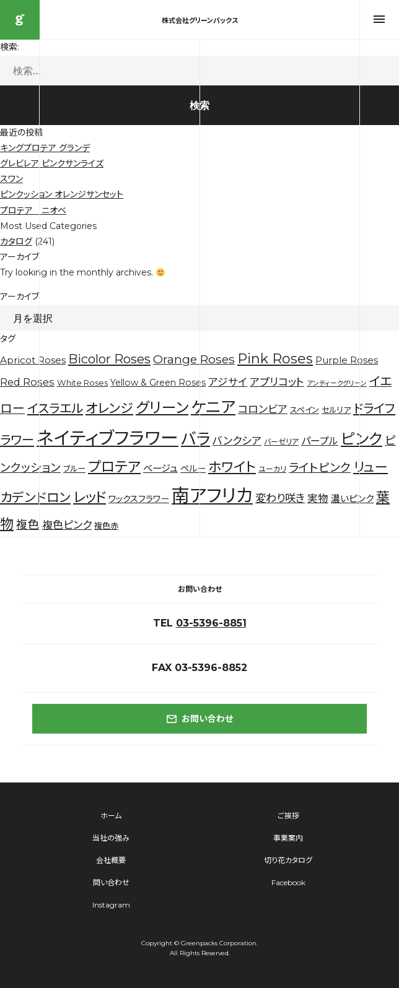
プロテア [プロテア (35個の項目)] (114, 466)
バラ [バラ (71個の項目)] (195, 439)
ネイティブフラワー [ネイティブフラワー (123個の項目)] (107, 438)
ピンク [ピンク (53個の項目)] (361, 439)
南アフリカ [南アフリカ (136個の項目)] (212, 495)
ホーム (110, 815)
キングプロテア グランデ (45, 148)
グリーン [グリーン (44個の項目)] (162, 408)
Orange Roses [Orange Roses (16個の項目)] (194, 359)
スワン (11, 178)
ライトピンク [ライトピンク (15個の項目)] (320, 468)
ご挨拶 (288, 815)
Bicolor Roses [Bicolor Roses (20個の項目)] (109, 359)
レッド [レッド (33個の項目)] (89, 497)
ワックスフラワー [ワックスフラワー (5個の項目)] (138, 499)
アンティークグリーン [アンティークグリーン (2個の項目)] (337, 383)
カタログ (16, 241)
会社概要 (111, 860)
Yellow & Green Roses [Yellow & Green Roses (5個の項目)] (158, 382)
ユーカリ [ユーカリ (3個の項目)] (272, 469)
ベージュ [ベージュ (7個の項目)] (160, 468)
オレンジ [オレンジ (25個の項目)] (109, 408)
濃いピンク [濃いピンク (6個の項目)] (352, 499)
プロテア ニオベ (33, 210)
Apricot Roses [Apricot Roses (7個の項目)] (33, 360)
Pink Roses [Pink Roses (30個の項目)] (275, 358)
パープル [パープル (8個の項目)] (319, 441)
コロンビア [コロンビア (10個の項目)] (262, 409)
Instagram (111, 904)
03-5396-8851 (211, 623)
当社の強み (110, 838)
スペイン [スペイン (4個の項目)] (304, 410)
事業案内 (288, 838)
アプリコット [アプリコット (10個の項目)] (277, 382)
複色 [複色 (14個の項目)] (28, 525)
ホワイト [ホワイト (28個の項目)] (232, 467)
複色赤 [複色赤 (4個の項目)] (106, 526)
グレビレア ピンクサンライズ (51, 163)
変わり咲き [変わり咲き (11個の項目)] (280, 498)
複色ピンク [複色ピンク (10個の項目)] (67, 525)
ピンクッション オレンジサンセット (61, 194)
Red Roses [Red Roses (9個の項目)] (27, 382)
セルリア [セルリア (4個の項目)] (336, 410)
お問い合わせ (200, 718)
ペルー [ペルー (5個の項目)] (193, 468)
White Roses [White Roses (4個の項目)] (82, 383)
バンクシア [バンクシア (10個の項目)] (237, 441)
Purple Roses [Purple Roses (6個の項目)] (346, 360)
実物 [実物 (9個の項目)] (317, 498)
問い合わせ (111, 882)
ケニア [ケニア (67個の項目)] (213, 407)
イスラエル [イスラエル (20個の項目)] (55, 408)
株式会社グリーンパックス (20, 20)
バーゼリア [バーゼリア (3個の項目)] (281, 441)
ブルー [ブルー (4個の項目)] (74, 469)
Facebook (288, 882)
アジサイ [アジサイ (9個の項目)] (227, 382)
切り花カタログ (288, 860)
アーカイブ (19, 296)
